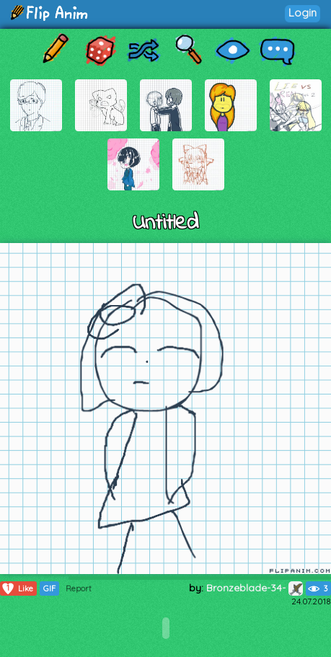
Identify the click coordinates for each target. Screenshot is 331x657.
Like (17, 588)
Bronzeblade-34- (254, 587)
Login (302, 12)
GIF (49, 588)
